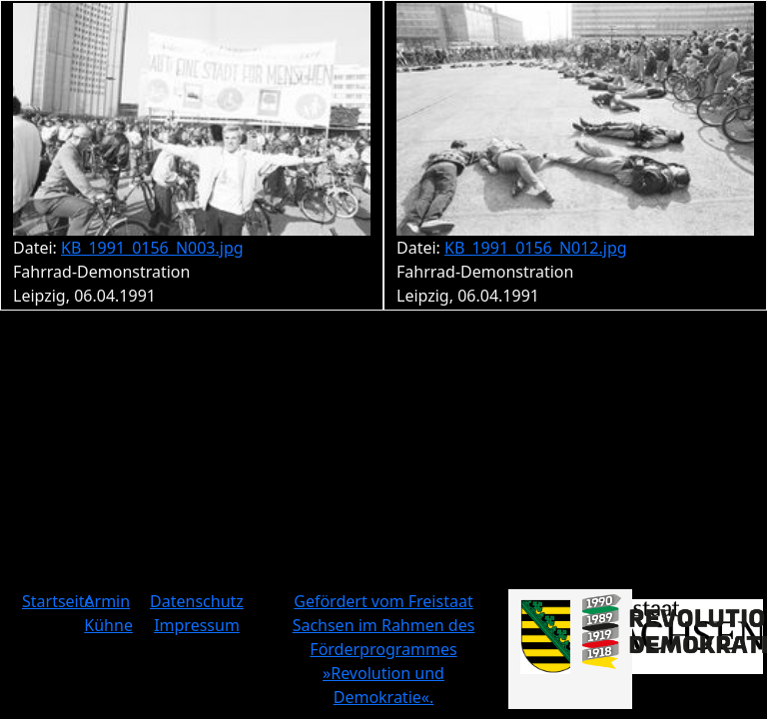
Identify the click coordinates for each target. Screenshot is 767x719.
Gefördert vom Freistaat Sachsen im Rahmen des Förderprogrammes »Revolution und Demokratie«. (384, 649)
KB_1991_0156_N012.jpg (535, 248)
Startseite (58, 601)
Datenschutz (197, 601)
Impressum (197, 625)
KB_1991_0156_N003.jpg (152, 248)
